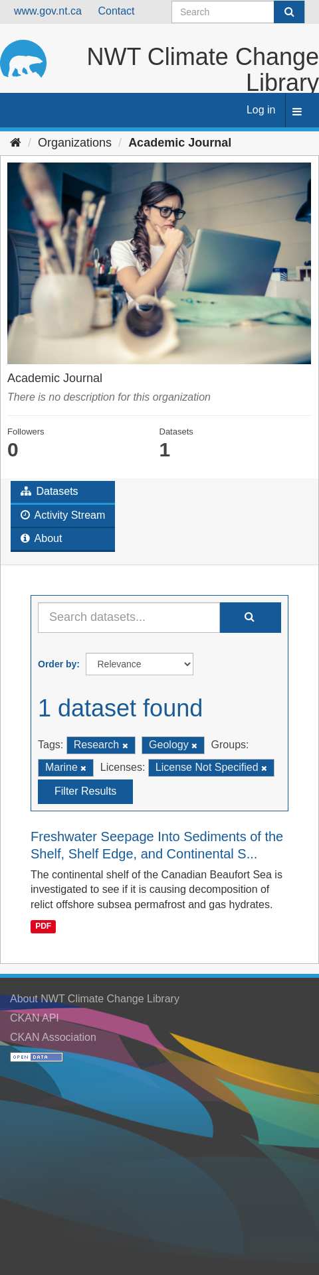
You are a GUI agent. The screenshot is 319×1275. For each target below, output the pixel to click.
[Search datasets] (238, 12)
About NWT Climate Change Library (94, 998)
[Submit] (289, 12)
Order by (57, 664)
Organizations (75, 142)
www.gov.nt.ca (48, 11)
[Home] (15, 142)
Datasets (49, 491)
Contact (116, 11)
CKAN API (34, 1018)
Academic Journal (179, 142)
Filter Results (85, 791)
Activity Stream (63, 515)
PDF (43, 926)
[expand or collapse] (297, 112)
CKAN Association (53, 1037)
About (41, 538)
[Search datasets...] (129, 617)
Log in (261, 109)
